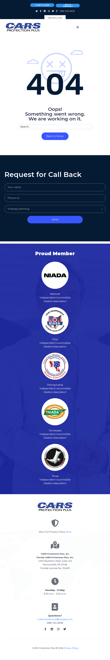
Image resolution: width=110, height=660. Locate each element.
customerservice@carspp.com (55, 619)
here (68, 531)
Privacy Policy (71, 648)
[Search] (89, 126)
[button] (77, 27)
